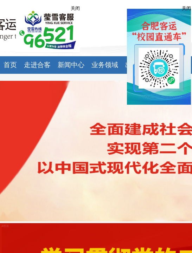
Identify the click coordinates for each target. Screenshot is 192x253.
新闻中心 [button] (71, 65)
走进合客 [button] (37, 65)
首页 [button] (10, 65)
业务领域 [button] (104, 65)
